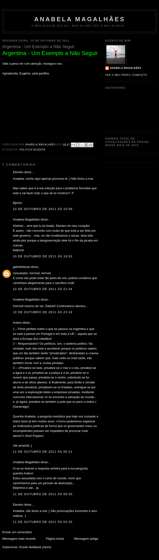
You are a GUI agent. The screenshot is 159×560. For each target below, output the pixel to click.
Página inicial (55, 538)
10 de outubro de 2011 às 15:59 (42, 209)
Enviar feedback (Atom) (35, 547)
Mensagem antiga (86, 538)
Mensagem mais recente (19, 538)
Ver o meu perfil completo (126, 75)
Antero (17, 322)
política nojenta (32, 149)
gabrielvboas (21, 267)
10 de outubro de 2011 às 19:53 (42, 256)
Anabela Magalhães (79, 19)
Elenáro (18, 172)
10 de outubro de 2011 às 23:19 (42, 312)
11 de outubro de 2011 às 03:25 (42, 522)
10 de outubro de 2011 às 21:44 (42, 289)
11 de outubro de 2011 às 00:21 (42, 451)
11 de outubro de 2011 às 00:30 (42, 494)
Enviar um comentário (17, 532)
